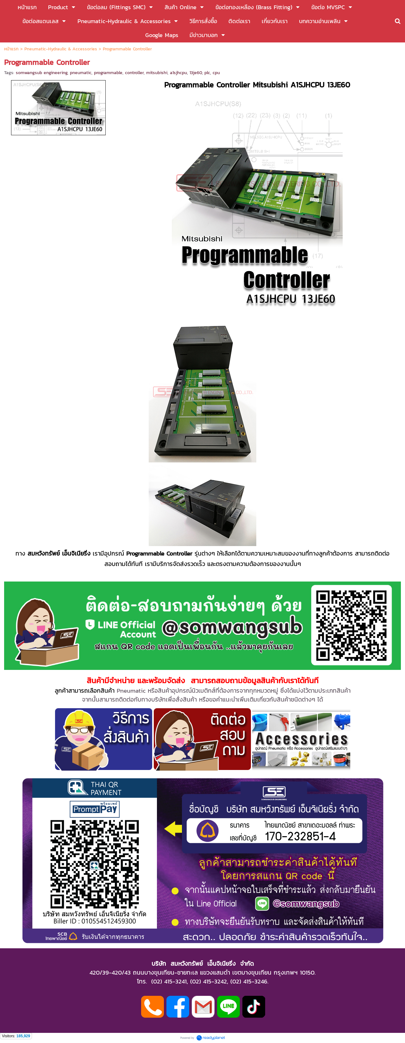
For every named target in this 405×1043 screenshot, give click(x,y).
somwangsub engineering (41, 72)
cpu (216, 72)
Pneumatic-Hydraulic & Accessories (60, 49)
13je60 (196, 72)
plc (207, 72)
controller (134, 72)
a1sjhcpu (178, 72)
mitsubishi (156, 72)
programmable (108, 72)
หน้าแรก (11, 49)
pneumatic (80, 72)
